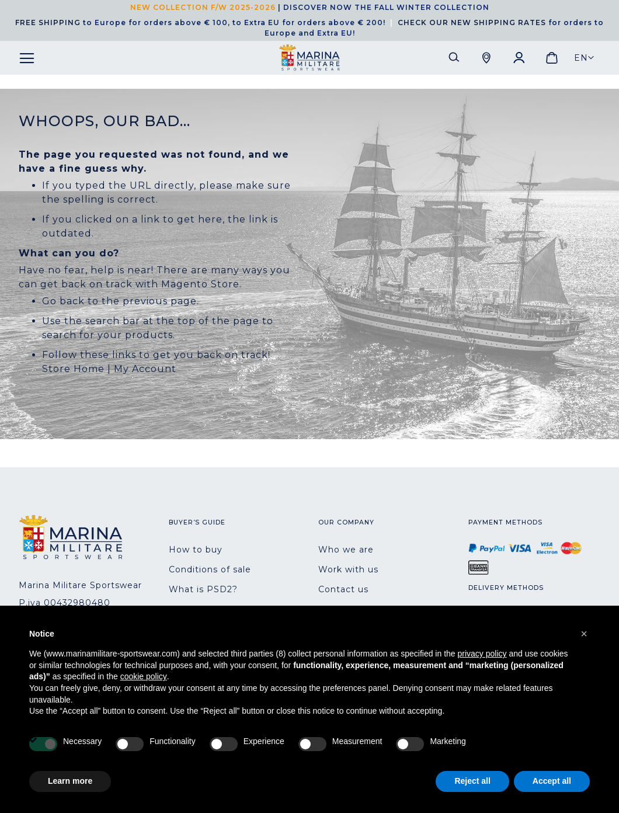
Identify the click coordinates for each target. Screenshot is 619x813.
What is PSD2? (203, 589)
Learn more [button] (70, 781)
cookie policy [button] (143, 676)
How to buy (195, 549)
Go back (63, 301)
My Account (145, 368)
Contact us (343, 589)
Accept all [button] (552, 781)
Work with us (348, 569)
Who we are (346, 549)
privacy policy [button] (482, 653)
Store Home (73, 368)
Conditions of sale (210, 569)
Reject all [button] (472, 781)
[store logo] (309, 57)
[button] (584, 57)
